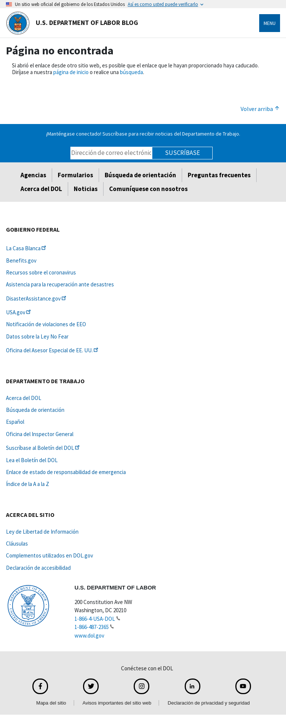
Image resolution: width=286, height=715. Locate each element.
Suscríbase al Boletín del (43, 447)
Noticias (86, 189)
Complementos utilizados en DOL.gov (49, 555)
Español (15, 421)
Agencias (33, 175)
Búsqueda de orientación (140, 175)
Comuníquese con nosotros (148, 189)
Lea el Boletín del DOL (32, 460)
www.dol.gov (89, 635)
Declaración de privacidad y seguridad (209, 703)
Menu (270, 23)
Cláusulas (17, 543)
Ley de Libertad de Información (42, 531)
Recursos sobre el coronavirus (41, 272)
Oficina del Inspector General (39, 434)
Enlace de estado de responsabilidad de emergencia (66, 472)
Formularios (75, 175)
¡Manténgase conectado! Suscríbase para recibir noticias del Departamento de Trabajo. (143, 133)
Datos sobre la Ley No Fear (37, 336)
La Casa (26, 248)
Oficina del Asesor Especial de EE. (52, 350)
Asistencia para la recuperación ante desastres (60, 284)
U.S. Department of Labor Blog (72, 23)
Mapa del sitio (51, 703)
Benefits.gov (21, 260)
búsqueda (131, 72)
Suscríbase (182, 153)
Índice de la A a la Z (27, 483)
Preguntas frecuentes (219, 175)
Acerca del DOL (41, 189)
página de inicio (71, 72)
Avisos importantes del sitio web (117, 703)
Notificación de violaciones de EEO (46, 324)
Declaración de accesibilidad (38, 567)
